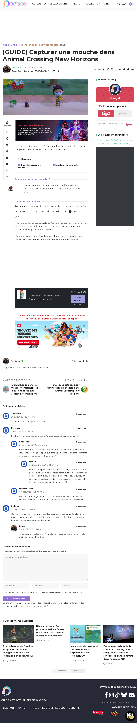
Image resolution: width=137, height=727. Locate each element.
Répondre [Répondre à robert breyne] (81, 489)
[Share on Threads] (7, 151)
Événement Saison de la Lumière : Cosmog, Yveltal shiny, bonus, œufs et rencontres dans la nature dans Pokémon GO (118, 655)
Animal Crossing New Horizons (38, 45)
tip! (106, 113)
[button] (118, 4)
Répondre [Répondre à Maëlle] (81, 462)
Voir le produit (78, 299)
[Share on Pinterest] (112, 69)
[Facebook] (83, 361)
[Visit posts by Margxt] (6, 361)
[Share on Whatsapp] (116, 69)
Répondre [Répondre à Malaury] (81, 506)
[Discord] (132, 698)
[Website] (80, 361)
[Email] (120, 69)
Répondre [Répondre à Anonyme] (81, 414)
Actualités (10, 45)
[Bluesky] (124, 698)
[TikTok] (117, 698)
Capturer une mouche (67, 165)
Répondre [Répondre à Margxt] (81, 526)
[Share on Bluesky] (7, 157)
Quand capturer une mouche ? (30, 166)
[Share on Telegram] (7, 145)
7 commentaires (34, 67)
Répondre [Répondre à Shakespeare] (81, 442)
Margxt (16, 67)
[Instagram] (86, 361)
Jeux (63, 45)
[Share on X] (108, 69)
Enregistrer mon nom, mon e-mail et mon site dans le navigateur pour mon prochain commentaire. (44, 595)
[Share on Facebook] (104, 69)
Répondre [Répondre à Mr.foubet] (81, 428)
